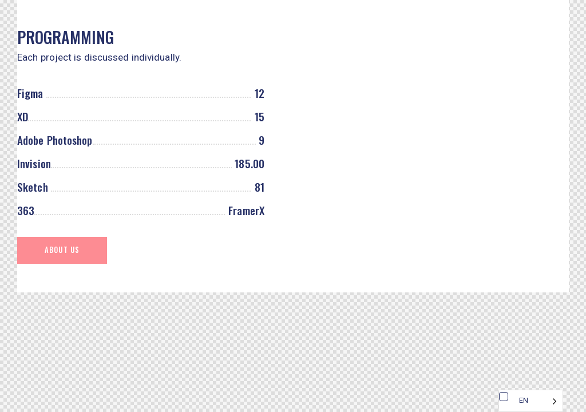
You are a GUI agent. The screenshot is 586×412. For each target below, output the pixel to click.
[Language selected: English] (530, 401)
